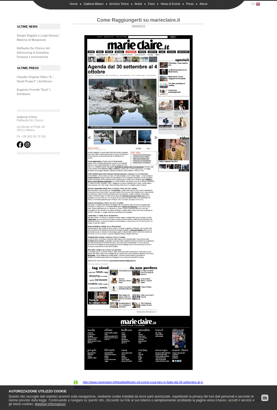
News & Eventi (170, 3)
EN (255, 4)
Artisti (138, 3)
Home (74, 3)
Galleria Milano (93, 3)
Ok (265, 398)
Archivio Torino (119, 3)
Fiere (151, 3)
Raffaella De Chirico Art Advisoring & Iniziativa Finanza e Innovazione (33, 52)
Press (190, 3)
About (203, 3)
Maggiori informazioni (50, 404)
